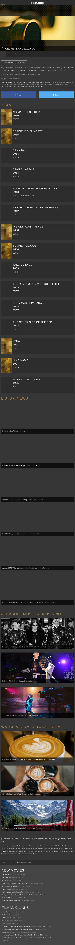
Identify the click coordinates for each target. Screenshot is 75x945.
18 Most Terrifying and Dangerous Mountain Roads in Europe (20, 929)
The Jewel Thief (6, 877)
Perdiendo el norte (38, 70)
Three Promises (6, 889)
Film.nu (4, 920)
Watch (4, 932)
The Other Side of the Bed (16, 70)
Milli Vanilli (5, 880)
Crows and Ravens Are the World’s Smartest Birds (17, 926)
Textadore (5, 941)
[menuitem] (4, 862)
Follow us (5, 918)
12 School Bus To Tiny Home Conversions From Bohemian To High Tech (24, 938)
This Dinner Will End (8, 875)
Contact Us (5, 915)
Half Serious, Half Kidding (9, 886)
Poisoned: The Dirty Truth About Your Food (15, 883)
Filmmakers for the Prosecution (11, 900)
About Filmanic (6, 912)
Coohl (3, 923)
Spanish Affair (68, 68)
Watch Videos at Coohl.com (31, 727)
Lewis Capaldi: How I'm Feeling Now (13, 892)
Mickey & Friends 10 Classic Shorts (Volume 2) (16, 895)
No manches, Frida (50, 68)
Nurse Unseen (6, 898)
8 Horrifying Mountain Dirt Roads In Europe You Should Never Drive (22, 935)
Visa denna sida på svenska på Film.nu (14, 62)
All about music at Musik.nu (31, 614)
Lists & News (14, 398)
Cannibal (57, 70)
